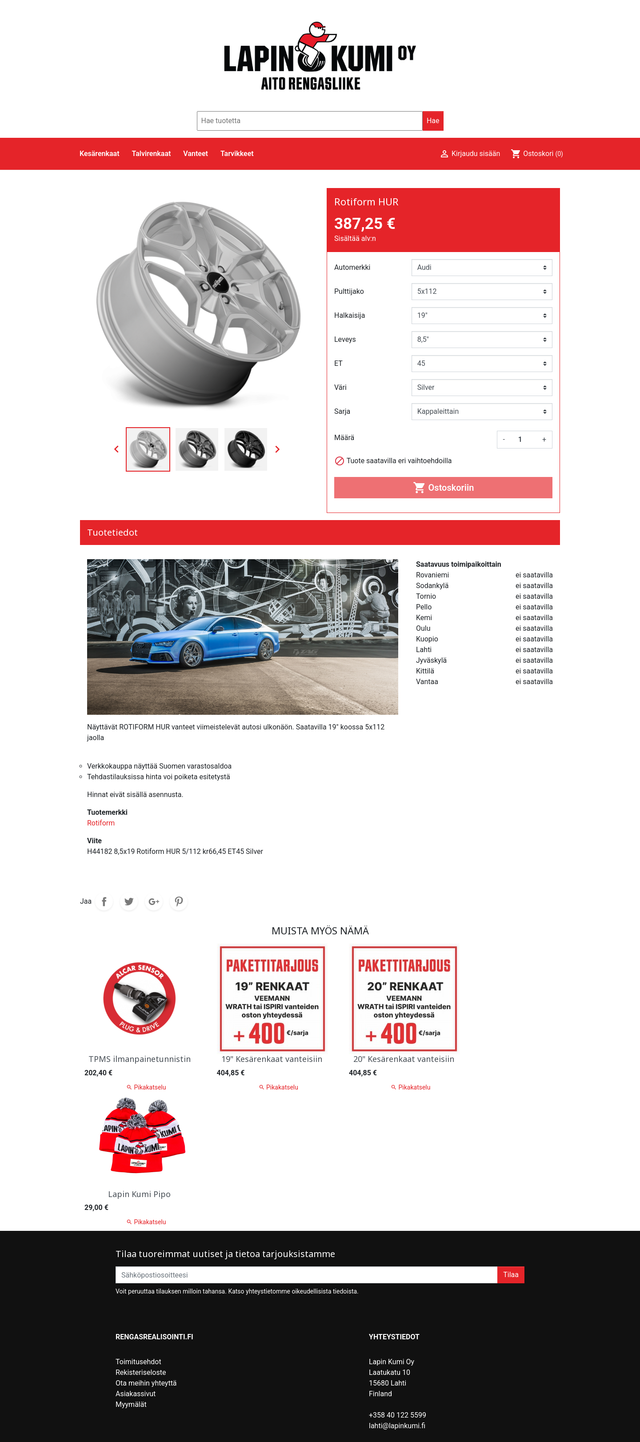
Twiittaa (129, 901)
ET (338, 363)
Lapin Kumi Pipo (139, 1194)
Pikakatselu (278, 1087)
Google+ (154, 901)
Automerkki (352, 267)
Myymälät (131, 1404)
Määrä (344, 437)
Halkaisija (349, 315)
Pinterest (179, 901)
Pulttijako (349, 291)
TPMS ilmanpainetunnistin (139, 1058)
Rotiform (101, 823)
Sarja (342, 411)
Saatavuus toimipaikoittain (458, 564)
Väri (340, 387)
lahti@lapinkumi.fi (397, 1426)
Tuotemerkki (107, 812)
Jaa (104, 901)
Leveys (345, 339)
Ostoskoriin (443, 487)
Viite (94, 841)
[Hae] (310, 121)
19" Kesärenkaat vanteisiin (271, 1058)
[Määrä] (523, 439)
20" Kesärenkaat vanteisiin (403, 1058)
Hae (433, 120)
